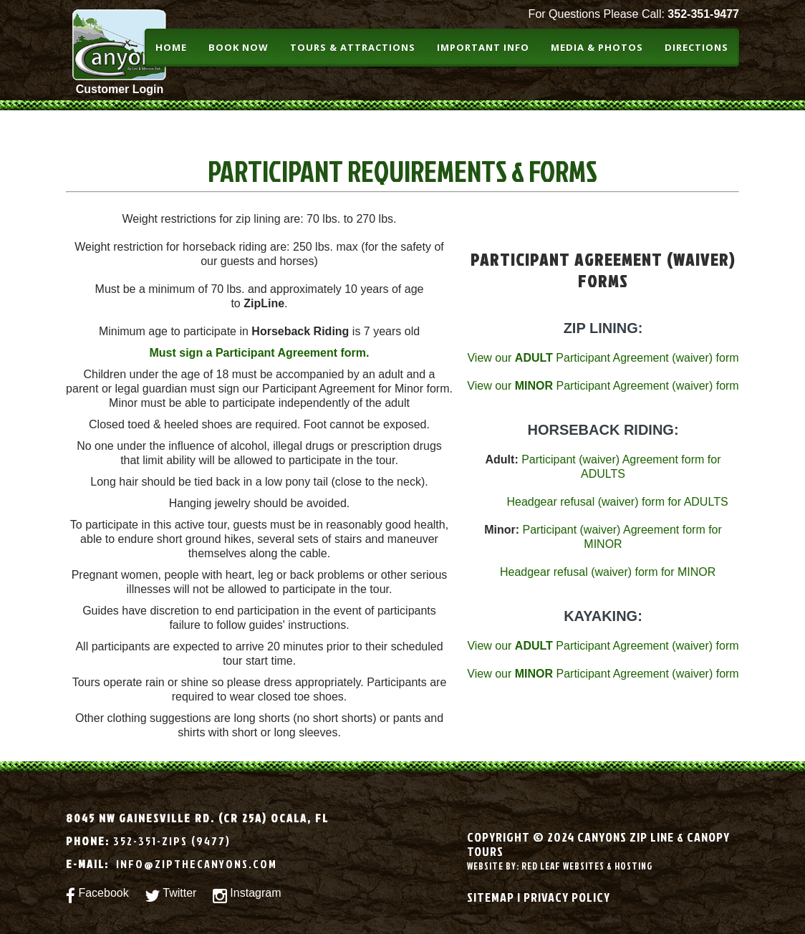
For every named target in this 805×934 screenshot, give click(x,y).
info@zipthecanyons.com (194, 864)
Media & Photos (597, 47)
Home (171, 47)
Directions (696, 47)
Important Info (483, 47)
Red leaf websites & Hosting (586, 866)
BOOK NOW (238, 47)
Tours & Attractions (352, 47)
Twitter (170, 896)
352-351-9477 (703, 14)
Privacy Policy (567, 897)
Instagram (247, 896)
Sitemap (490, 897)
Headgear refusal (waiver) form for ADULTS (617, 502)
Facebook (97, 896)
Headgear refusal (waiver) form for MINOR (607, 572)
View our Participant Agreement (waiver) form (602, 358)
